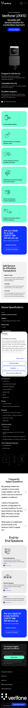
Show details (20, 358)
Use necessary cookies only (13, 373)
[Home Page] (6, 3)
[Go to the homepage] (14, 696)
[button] (25, 3)
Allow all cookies (14, 363)
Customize (14, 368)
